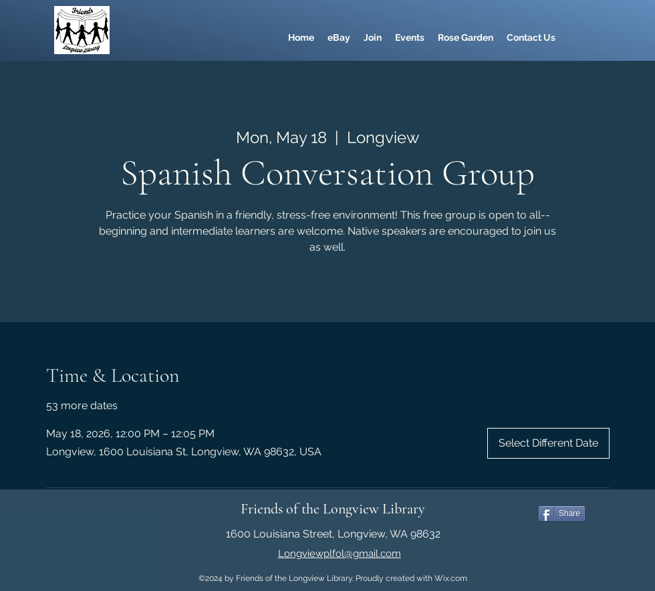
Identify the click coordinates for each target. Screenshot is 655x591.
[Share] (561, 513)
